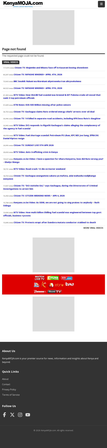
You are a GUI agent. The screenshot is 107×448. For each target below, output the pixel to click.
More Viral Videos (93, 228)
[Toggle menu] (101, 4)
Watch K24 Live (43, 285)
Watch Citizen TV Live (53, 277)
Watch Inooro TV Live (54, 290)
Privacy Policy (9, 389)
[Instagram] (20, 415)
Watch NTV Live (36, 285)
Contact (6, 384)
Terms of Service (11, 394)
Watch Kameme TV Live (40, 291)
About (5, 379)
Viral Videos (10, 62)
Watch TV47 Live (69, 284)
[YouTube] (27, 415)
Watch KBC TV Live (50, 285)
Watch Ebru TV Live (59, 285)
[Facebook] (4, 415)
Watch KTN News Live (65, 277)
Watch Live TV (39, 277)
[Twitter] (12, 415)
